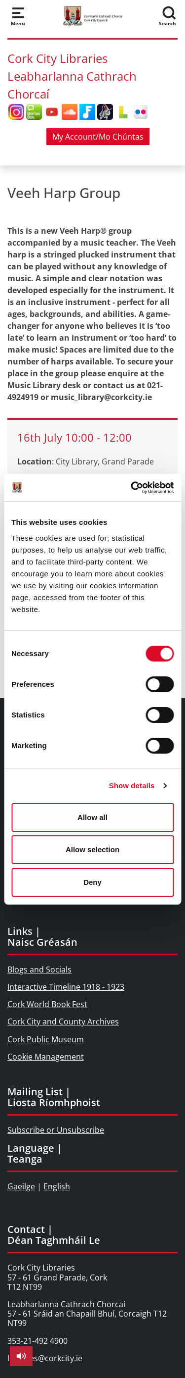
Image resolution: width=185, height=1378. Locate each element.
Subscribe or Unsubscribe (55, 1129)
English (56, 1186)
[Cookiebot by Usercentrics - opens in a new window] (132, 487)
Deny (92, 882)
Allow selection (92, 849)
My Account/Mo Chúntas (98, 136)
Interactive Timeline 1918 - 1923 (65, 986)
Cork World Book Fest (47, 1004)
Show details (132, 785)
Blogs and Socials (39, 969)
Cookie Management (45, 1056)
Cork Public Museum (45, 1039)
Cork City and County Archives (63, 1021)
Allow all (92, 817)
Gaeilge (21, 1186)
